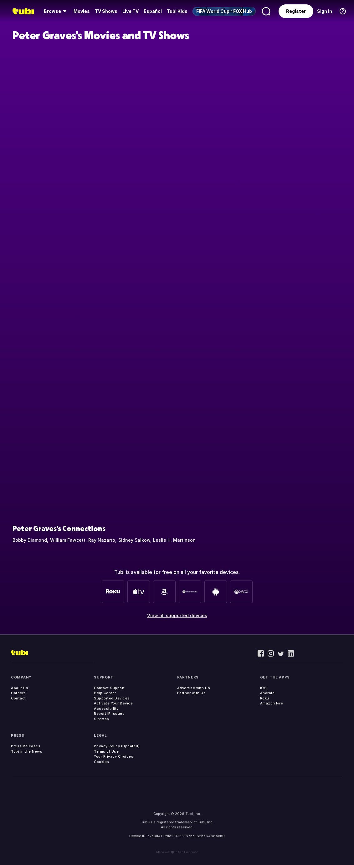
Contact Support (109, 688)
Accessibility (106, 708)
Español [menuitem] (153, 11)
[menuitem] (56, 11)
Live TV (130, 11)
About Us (19, 688)
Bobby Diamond (30, 540)
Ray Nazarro (101, 540)
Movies (82, 11)
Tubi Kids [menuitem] (177, 11)
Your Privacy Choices (113, 756)
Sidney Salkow (134, 540)
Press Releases (25, 746)
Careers (18, 693)
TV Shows (106, 11)
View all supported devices (177, 615)
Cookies (101, 762)
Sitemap (101, 719)
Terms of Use (106, 751)
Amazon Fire (271, 703)
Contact (18, 698)
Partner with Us (191, 693)
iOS (263, 688)
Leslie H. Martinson (174, 540)
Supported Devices (112, 698)
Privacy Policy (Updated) (117, 746)
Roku (264, 698)
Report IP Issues (109, 713)
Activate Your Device (113, 703)
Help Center (105, 693)
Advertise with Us (193, 688)
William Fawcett (67, 540)
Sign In (324, 11)
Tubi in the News (26, 751)
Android (267, 693)
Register (296, 11)
